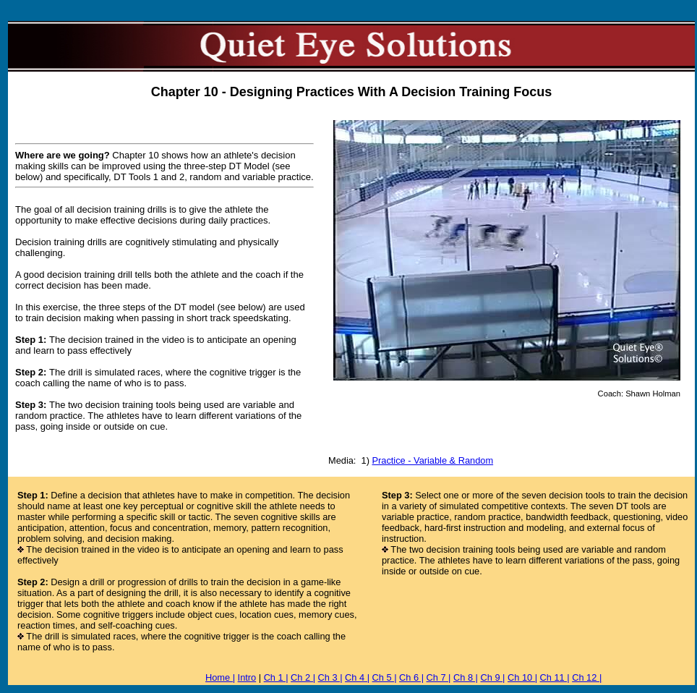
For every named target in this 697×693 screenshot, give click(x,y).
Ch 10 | (522, 677)
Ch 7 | (439, 677)
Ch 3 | (330, 677)
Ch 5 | (384, 677)
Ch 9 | (493, 677)
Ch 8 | (465, 677)
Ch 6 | (411, 677)
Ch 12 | (587, 677)
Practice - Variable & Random (432, 460)
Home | (220, 677)
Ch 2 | (303, 677)
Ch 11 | (555, 677)
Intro (247, 677)
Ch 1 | (276, 677)
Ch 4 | (357, 677)
